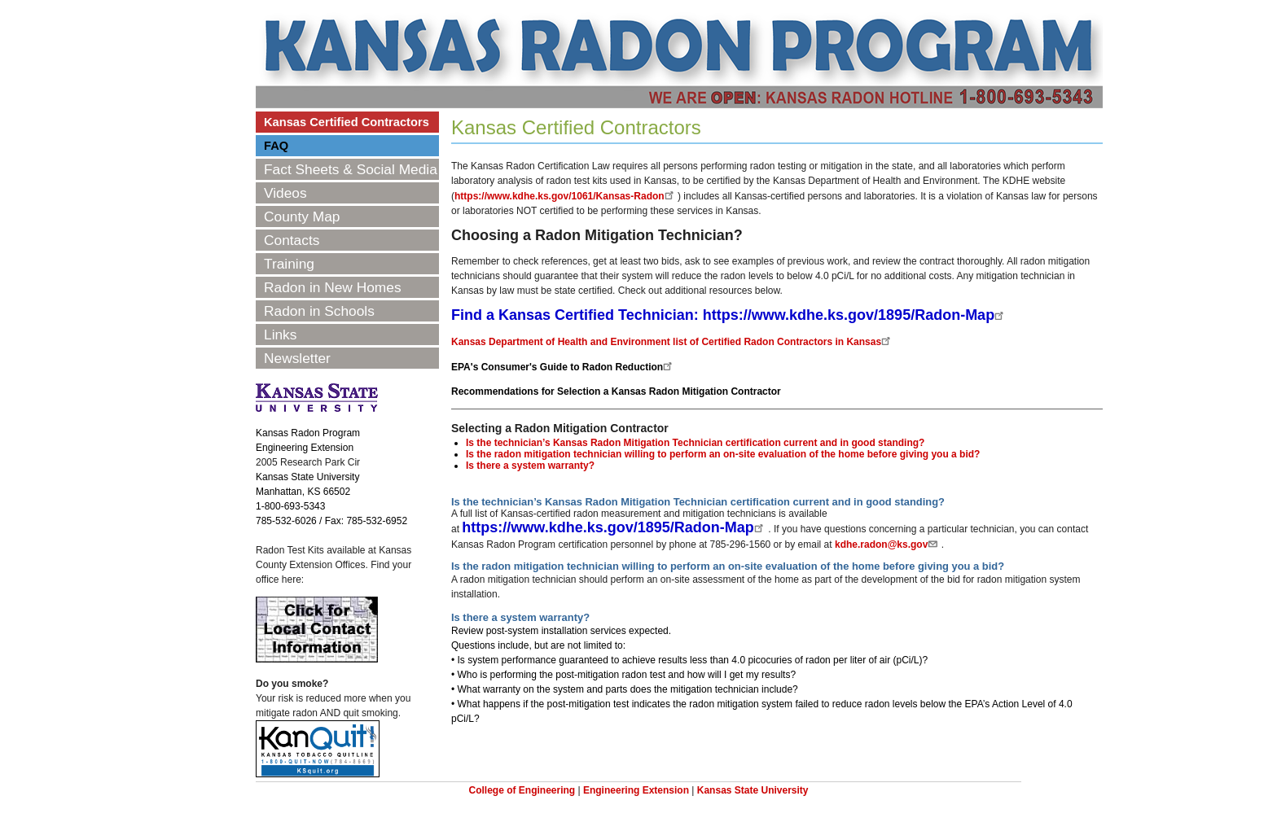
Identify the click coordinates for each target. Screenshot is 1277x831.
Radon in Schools (319, 311)
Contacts (291, 240)
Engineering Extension (636, 790)
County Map (302, 216)
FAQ (276, 145)
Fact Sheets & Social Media (350, 169)
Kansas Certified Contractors (346, 122)
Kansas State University (753, 790)
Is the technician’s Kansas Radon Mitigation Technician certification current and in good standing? (695, 442)
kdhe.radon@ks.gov (888, 544)
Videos (285, 193)
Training (289, 264)
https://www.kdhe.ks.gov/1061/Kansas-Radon (566, 196)
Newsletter (297, 358)
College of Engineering (521, 790)
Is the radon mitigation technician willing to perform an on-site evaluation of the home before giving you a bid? (723, 454)
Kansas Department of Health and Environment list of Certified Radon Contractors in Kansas (672, 342)
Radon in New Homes (333, 287)
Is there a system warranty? (530, 465)
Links (280, 334)
